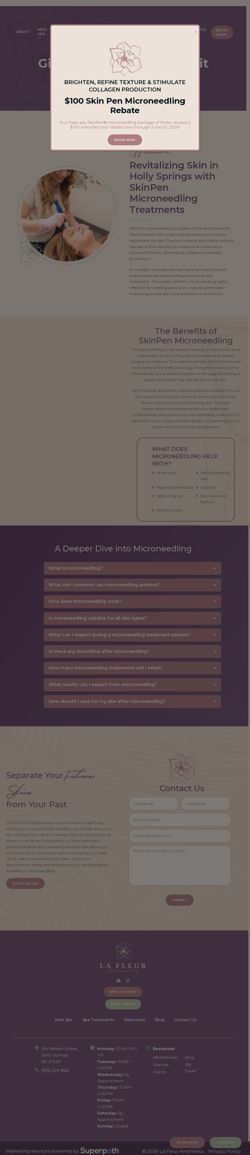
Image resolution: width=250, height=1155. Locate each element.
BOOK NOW (125, 140)
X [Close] (196, 32)
